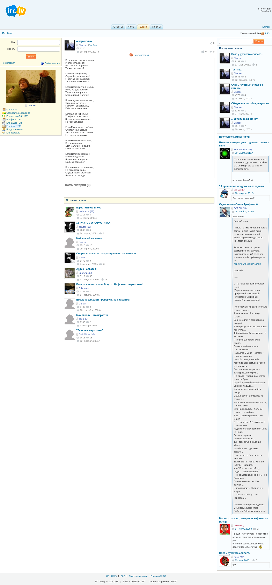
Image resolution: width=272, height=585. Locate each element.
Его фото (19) (13, 119)
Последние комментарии (234, 136)
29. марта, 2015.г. (244, 153)
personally (239, 525)
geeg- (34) (84, 319)
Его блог (7, 33)
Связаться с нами (138, 576)
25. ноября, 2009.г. (244, 211)
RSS (267, 33)
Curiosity (83, 242)
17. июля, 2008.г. (243, 529)
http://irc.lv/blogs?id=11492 (247, 264)
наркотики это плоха (88, 207)
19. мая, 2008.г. (243, 560)
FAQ (123, 576)
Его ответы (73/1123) (17, 116)
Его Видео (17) (14, 123)
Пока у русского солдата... (247, 54)
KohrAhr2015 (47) (243, 149)
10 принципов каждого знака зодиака (242, 186)
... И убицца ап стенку (244, 118)
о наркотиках (84, 41)
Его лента (11, 109)
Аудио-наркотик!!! (87, 269)
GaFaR (82, 303)
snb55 (82, 257)
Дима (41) (239, 557)
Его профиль (13, 132)
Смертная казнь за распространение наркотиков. (106, 253)
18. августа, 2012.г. (245, 193)
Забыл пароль (52, 63)
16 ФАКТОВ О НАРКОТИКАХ (93, 222)
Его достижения (14, 129)
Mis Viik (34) (240, 190)
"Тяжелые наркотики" (89, 330)
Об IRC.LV (111, 576)
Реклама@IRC (158, 576)
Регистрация (8, 63)
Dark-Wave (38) (87, 334)
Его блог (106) (13, 126)
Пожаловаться (141, 55)
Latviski (266, 27)
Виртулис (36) (86, 273)
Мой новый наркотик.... (90, 238)
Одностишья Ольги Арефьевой (238, 204)
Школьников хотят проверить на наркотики (103, 299)
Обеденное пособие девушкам (250, 103)
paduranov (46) (86, 211)
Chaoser (83, 45)
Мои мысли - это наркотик (92, 315)
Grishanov (84, 288)
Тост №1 (236, 69)
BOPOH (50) (240, 208)
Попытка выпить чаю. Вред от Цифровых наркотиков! (109, 284)
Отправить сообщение (18, 113)
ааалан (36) (85, 227)
